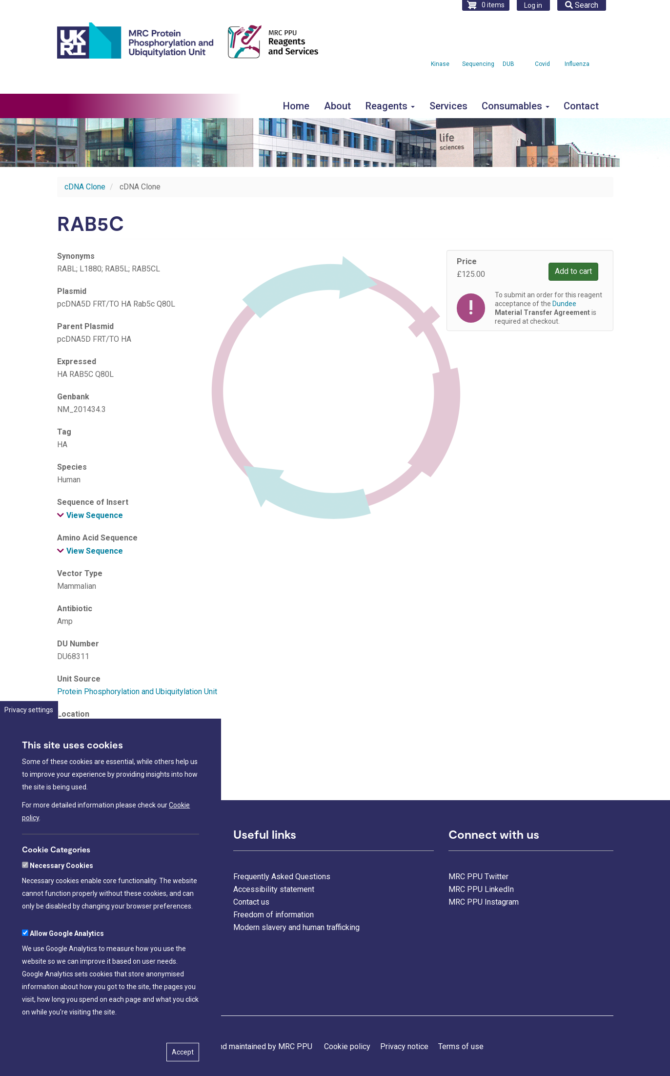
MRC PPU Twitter (478, 876)
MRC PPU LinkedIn (481, 889)
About (337, 106)
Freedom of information (273, 914)
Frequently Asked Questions (281, 876)
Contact (581, 106)
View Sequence (94, 515)
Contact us (251, 902)
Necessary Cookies (61, 904)
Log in (533, 5)
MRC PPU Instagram (483, 902)
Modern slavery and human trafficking (296, 927)
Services (448, 106)
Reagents (390, 106)
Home (296, 106)
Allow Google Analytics (67, 972)
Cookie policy (347, 1046)
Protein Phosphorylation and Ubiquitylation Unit (137, 691)
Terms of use (461, 1046)
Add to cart (573, 271)
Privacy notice (404, 1046)
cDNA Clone (84, 186)
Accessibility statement (273, 889)
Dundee (564, 304)
